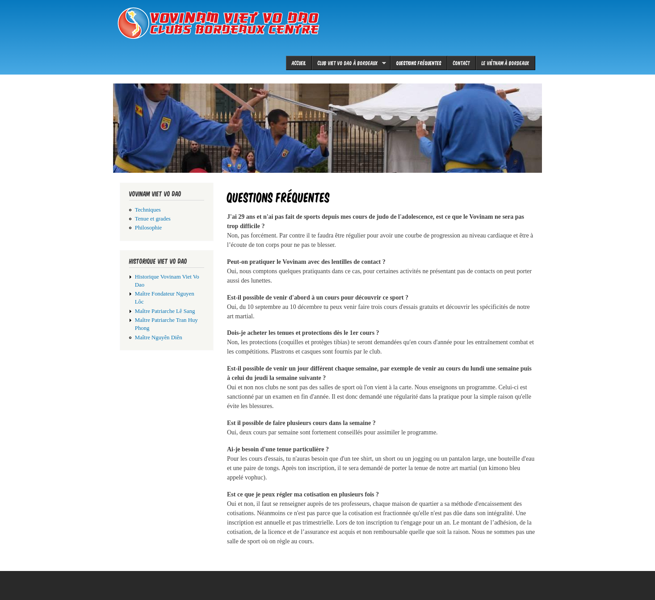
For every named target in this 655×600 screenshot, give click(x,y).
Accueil (299, 63)
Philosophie (148, 228)
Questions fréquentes (418, 63)
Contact (461, 63)
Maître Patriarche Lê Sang (165, 311)
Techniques (148, 210)
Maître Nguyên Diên (158, 337)
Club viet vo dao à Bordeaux (349, 63)
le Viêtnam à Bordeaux (505, 63)
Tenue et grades (153, 219)
